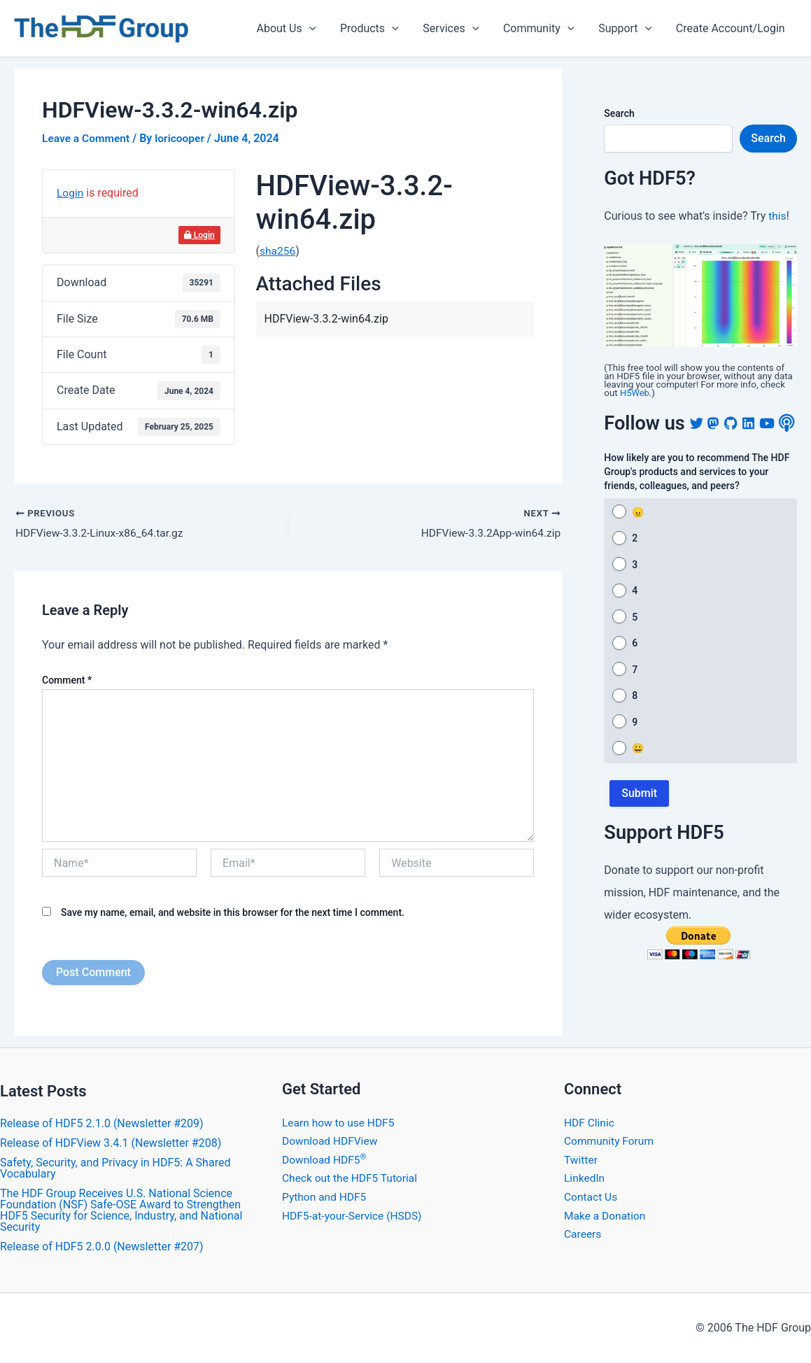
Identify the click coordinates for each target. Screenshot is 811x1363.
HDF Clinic (590, 1122)
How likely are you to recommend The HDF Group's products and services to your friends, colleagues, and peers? (696, 496)
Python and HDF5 (325, 1196)
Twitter (581, 1159)
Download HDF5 (325, 1159)
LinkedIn (585, 1178)
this (777, 216)
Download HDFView (331, 1140)
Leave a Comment (87, 138)
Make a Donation (606, 1215)
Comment (67, 680)
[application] (319, 29)
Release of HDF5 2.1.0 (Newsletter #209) (102, 1123)
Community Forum (610, 1140)
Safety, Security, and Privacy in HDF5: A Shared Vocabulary (115, 1168)
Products (377, 29)
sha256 (278, 250)
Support (627, 29)
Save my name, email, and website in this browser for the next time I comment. (232, 913)
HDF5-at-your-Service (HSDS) (354, 1215)
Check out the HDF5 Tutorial (351, 1178)
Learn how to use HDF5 (339, 1122)
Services (458, 29)
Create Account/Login (731, 28)
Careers (583, 1233)
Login (70, 192)
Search (619, 113)
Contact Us (591, 1196)
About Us (296, 29)
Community (543, 29)
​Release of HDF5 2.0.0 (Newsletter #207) (102, 1246)
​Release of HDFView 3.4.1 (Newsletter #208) (110, 1143)
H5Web (635, 393)
